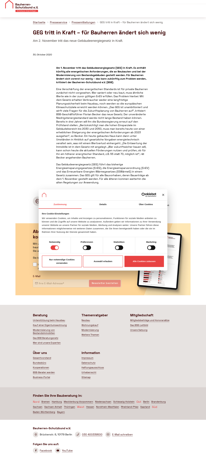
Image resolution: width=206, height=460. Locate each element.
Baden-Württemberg (44, 411)
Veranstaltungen (148, 4)
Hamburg (57, 401)
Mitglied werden (191, 4)
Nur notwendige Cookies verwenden (62, 261)
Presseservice (58, 22)
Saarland (145, 406)
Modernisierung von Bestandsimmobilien (44, 331)
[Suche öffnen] (201, 12)
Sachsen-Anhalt (53, 406)
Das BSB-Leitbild (139, 325)
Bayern (61, 411)
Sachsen (37, 406)
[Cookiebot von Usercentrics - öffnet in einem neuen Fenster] (143, 195)
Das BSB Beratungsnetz (45, 337)
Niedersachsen (103, 401)
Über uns (129, 4)
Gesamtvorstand (42, 357)
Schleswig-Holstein (123, 401)
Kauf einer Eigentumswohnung (50, 325)
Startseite (39, 22)
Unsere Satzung (138, 329)
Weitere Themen (90, 334)
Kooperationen (41, 367)
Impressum (87, 357)
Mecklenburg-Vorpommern (78, 401)
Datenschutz (88, 362)
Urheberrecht (89, 372)
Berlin (146, 401)
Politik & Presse (161, 12)
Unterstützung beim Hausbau (49, 320)
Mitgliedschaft (136, 12)
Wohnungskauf (90, 325)
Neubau (86, 320)
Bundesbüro (39, 362)
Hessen (90, 406)
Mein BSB (187, 12)
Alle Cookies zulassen (144, 261)
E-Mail (36, 276)
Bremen (45, 401)
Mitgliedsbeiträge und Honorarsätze (149, 320)
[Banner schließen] (163, 195)
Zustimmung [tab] (60, 204)
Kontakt (165, 4)
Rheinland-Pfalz (129, 406)
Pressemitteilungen (83, 22)
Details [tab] (103, 204)
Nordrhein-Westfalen (107, 406)
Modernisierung (90, 329)
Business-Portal (41, 377)
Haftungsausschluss (93, 367)
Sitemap (86, 377)
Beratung (86, 12)
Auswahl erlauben (103, 261)
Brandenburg (158, 401)
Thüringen (69, 406)
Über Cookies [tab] (146, 204)
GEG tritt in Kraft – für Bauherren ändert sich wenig (131, 22)
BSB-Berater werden (44, 372)
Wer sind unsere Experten (47, 342)
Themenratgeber (110, 12)
